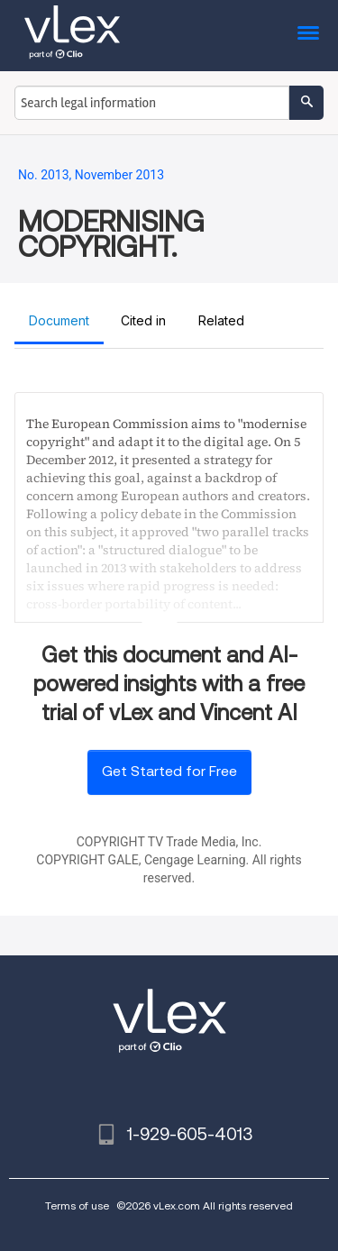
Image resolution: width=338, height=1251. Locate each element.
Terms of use (77, 1205)
